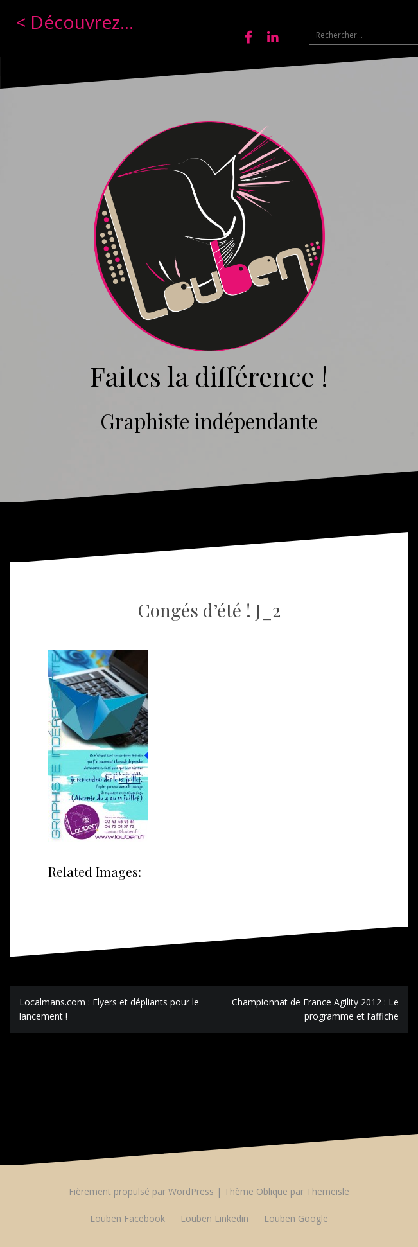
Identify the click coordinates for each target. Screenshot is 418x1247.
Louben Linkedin (214, 1218)
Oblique (272, 1191)
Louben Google (296, 1218)
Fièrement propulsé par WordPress (141, 1191)
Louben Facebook (127, 1218)
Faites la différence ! (209, 376)
